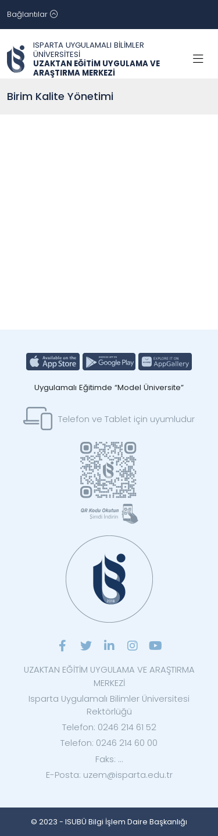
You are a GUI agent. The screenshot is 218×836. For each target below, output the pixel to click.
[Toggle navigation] (32, 14)
